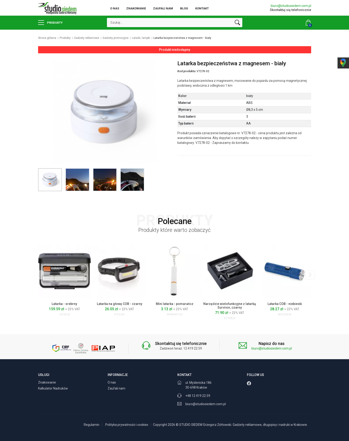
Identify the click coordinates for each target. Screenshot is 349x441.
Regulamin (91, 425)
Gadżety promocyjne (115, 38)
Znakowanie (136, 8)
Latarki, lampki (141, 38)
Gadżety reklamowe (86, 38)
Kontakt (202, 8)
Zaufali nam (163, 8)
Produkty (50, 22)
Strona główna (47, 38)
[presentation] (39, 274)
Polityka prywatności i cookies (126, 425)
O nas (114, 8)
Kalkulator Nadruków (53, 388)
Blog (184, 8)
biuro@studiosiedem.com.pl (291, 6)
